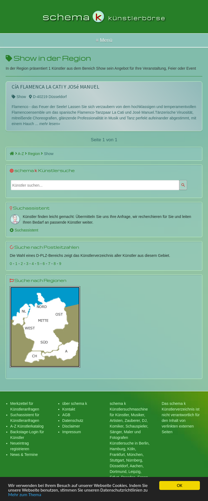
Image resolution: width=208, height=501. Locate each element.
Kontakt (68, 409)
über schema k (74, 403)
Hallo (104, 40)
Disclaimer (71, 426)
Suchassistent (24, 230)
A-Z (22, 154)
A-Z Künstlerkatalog (27, 426)
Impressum (71, 432)
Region (35, 154)
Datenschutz (72, 420)
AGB (66, 415)
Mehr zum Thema (24, 495)
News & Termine (24, 454)
